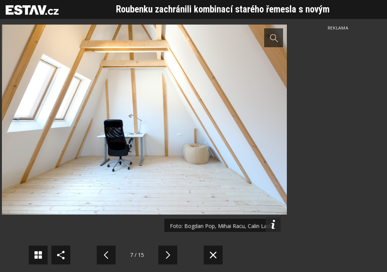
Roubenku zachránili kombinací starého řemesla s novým (223, 9)
